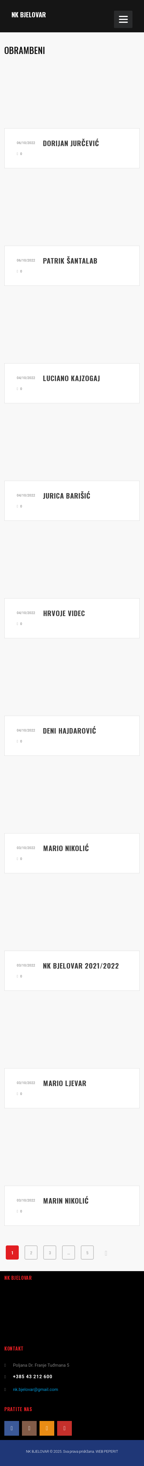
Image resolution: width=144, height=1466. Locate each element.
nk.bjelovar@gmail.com (35, 1389)
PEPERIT (111, 1451)
